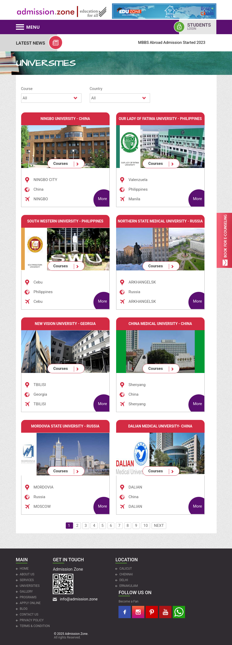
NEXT (159, 525)
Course (27, 89)
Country (96, 89)
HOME (24, 568)
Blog (24, 609)
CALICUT (125, 568)
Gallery (26, 591)
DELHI (123, 580)
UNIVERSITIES (30, 586)
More (102, 198)
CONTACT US (29, 614)
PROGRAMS (28, 597)
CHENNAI (126, 574)
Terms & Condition (35, 626)
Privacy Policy (32, 620)
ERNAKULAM (128, 586)
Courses (60, 163)
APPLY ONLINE (30, 603)
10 (145, 525)
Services (27, 580)
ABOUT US (27, 574)
